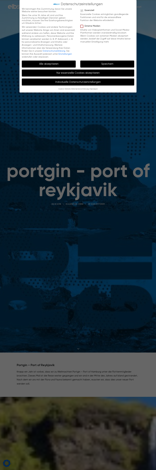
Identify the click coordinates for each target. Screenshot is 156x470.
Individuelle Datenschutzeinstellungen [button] (78, 81)
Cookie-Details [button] (64, 88)
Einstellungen (65, 53)
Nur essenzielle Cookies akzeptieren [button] (78, 72)
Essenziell (88, 9)
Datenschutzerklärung (54, 50)
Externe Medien (91, 25)
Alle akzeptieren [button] (48, 63)
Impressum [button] (94, 88)
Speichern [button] (107, 63)
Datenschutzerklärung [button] (80, 88)
